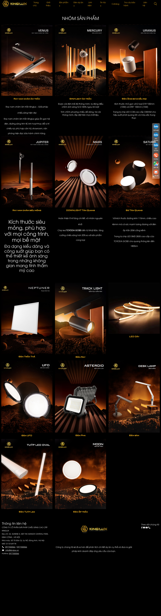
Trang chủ (36, 4)
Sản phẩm (63, 3)
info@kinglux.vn (12, 550)
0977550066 (10, 547)
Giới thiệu (48, 4)
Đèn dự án (78, 3)
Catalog (115, 4)
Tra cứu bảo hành (129, 4)
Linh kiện (90, 4)
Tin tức (103, 3)
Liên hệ (145, 4)
